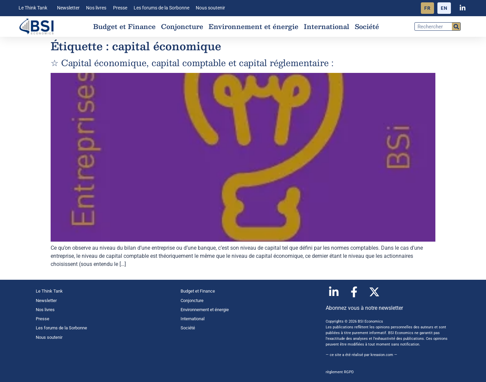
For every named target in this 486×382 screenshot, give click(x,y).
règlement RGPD (340, 372)
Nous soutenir (210, 8)
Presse (120, 8)
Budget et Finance (124, 26)
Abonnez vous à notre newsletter (364, 308)
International (326, 26)
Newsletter (68, 8)
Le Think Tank (35, 8)
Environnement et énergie (253, 26)
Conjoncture (182, 26)
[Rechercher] (456, 26)
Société (367, 26)
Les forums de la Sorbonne (161, 8)
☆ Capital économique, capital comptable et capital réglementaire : (192, 62)
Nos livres (96, 8)
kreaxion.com (382, 355)
